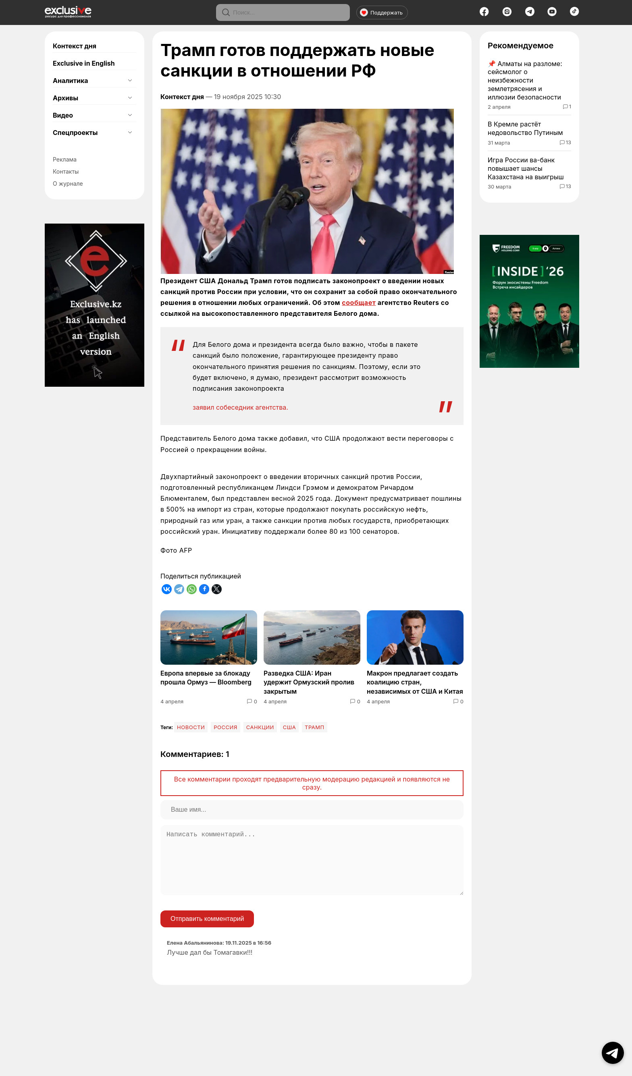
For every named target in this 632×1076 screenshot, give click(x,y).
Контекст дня (74, 46)
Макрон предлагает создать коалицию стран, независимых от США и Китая (415, 682)
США (289, 727)
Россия (225, 727)
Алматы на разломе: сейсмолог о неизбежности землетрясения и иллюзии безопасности (525, 80)
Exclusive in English (84, 63)
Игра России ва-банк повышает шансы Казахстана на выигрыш (526, 168)
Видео (63, 115)
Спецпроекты (75, 133)
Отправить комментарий (207, 931)
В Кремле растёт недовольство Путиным (525, 128)
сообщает (359, 303)
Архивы (65, 98)
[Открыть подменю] (129, 80)
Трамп (314, 727)
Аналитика (70, 81)
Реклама (65, 159)
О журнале (68, 183)
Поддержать (381, 12)
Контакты (66, 171)
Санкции (260, 727)
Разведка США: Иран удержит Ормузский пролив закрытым (309, 682)
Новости (191, 727)
